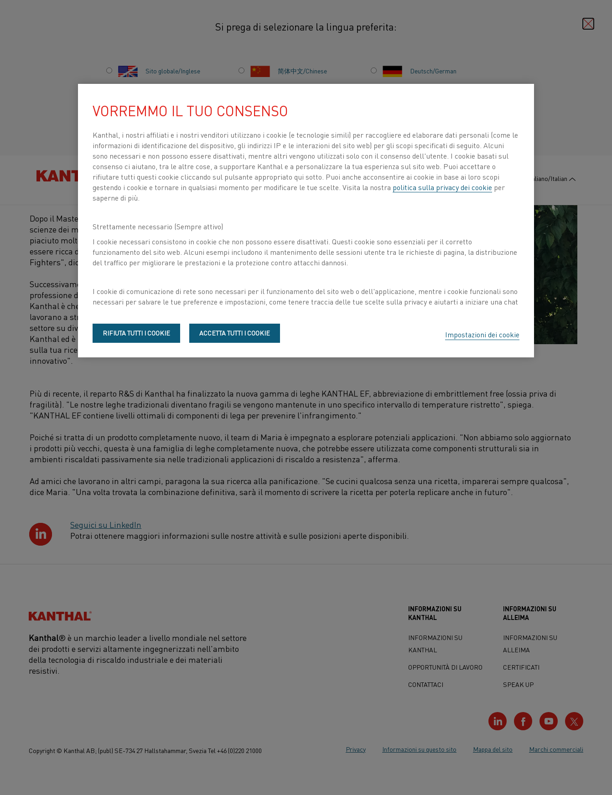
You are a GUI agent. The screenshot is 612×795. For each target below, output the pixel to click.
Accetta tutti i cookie (234, 332)
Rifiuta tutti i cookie (136, 332)
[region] (306, 220)
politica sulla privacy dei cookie (442, 187)
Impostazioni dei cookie (482, 334)
